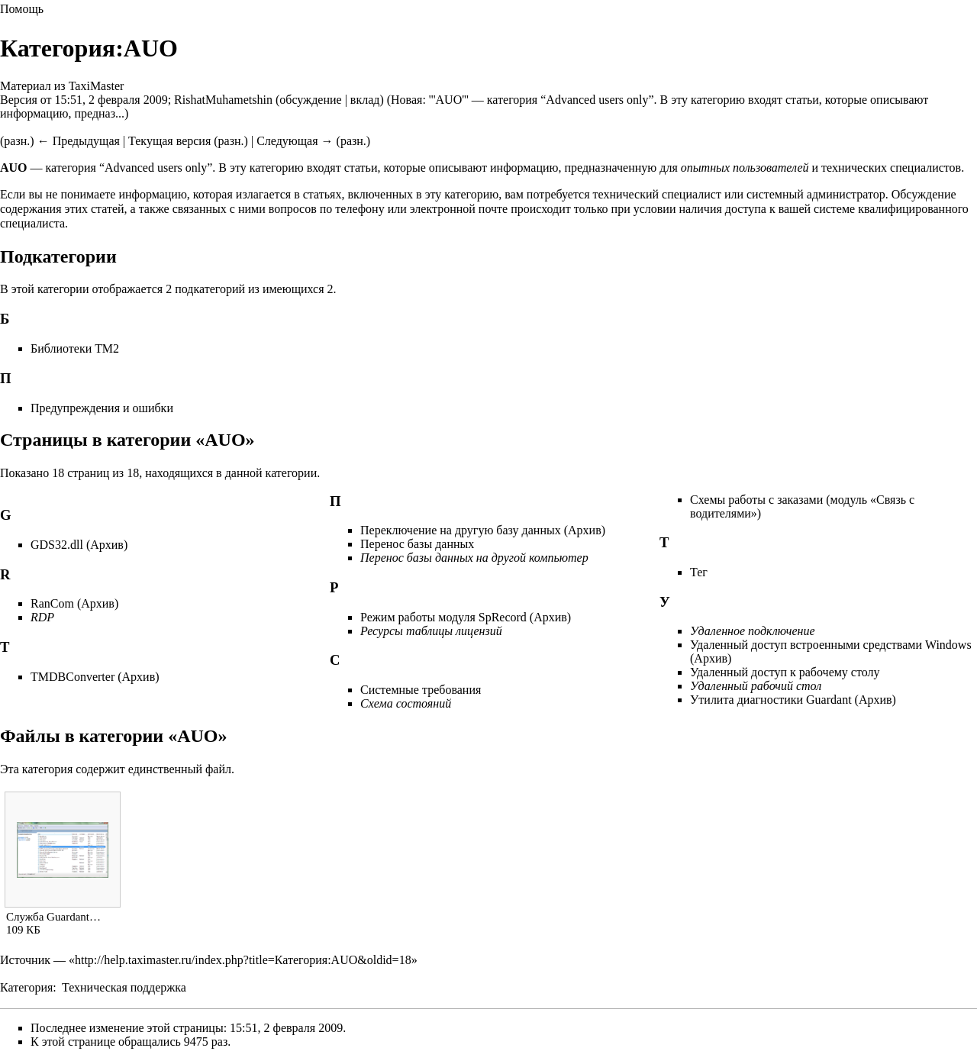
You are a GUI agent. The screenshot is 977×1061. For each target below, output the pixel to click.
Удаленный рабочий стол (755, 685)
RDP (42, 617)
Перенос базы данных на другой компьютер (474, 557)
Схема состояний (405, 703)
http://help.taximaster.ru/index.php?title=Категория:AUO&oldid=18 (243, 959)
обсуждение (310, 99)
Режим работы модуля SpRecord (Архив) (465, 617)
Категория (26, 987)
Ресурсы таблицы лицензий (431, 630)
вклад (365, 99)
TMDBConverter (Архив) (95, 676)
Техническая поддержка (124, 987)
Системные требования (420, 689)
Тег (699, 572)
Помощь (22, 8)
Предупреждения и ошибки (102, 408)
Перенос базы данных (417, 543)
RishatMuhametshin (223, 99)
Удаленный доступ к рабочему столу (785, 672)
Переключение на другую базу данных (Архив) (482, 530)
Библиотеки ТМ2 (75, 348)
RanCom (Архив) (74, 603)
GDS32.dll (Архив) (79, 544)
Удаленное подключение (752, 630)
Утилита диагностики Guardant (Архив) (793, 699)
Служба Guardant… (53, 917)
